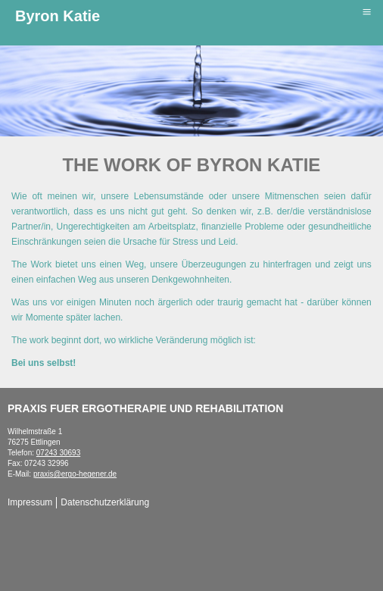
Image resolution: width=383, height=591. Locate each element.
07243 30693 (58, 453)
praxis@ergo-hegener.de (75, 474)
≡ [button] (366, 12)
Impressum (30, 502)
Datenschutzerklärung (105, 502)
